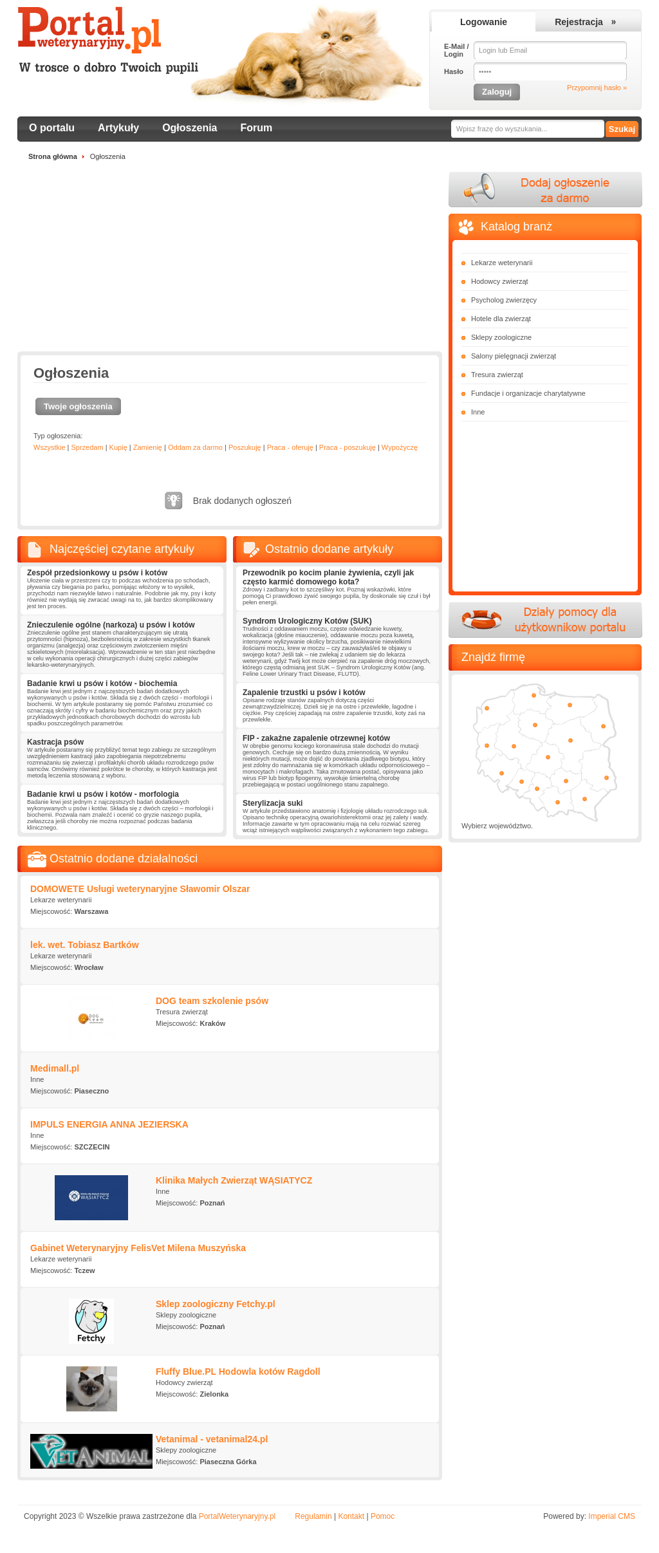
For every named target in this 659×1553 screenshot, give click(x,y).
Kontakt (351, 1516)
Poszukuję (244, 447)
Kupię (118, 447)
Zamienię (147, 447)
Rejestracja (579, 22)
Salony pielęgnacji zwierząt (513, 356)
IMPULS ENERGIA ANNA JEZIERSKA (109, 1124)
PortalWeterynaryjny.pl (237, 1516)
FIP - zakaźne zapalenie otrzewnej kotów (316, 738)
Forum (257, 127)
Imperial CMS (611, 1516)
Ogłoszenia (189, 127)
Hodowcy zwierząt (499, 281)
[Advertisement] (229, 261)
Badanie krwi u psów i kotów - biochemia (102, 683)
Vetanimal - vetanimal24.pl (212, 1439)
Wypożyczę (400, 447)
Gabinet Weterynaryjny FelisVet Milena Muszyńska (138, 1248)
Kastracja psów (55, 742)
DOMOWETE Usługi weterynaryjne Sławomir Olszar (140, 889)
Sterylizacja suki (272, 803)
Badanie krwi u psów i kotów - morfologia (103, 794)
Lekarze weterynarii (501, 262)
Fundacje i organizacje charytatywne (528, 393)
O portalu (52, 127)
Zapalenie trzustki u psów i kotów (304, 692)
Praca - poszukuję (347, 447)
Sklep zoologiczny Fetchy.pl (215, 1304)
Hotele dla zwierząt (501, 318)
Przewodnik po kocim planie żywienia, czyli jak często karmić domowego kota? (328, 577)
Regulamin (313, 1516)
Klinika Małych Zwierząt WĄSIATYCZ (234, 1180)
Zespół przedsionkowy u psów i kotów (97, 572)
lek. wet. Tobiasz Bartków (84, 945)
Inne (478, 412)
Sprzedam (87, 447)
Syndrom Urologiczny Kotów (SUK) (307, 621)
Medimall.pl (54, 1068)
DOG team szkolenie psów (212, 1001)
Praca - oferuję (290, 447)
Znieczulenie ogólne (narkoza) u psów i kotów (111, 624)
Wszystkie (49, 447)
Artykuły (118, 127)
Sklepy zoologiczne (501, 337)
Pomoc (382, 1516)
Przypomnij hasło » (597, 87)
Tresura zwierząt (497, 374)
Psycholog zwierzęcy (504, 300)
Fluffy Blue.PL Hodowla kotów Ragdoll (238, 1371)
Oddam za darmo (195, 447)
